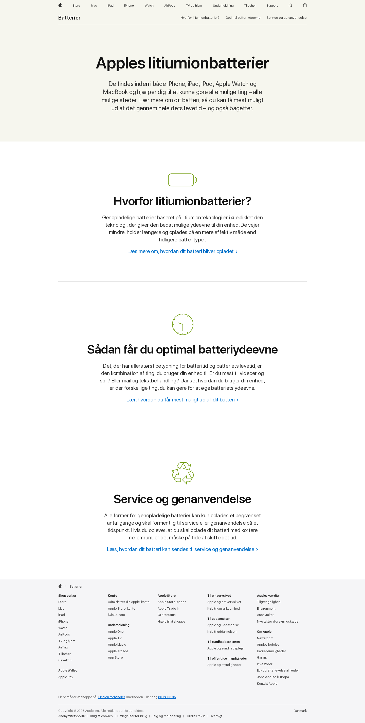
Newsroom (265, 638)
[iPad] (110, 5)
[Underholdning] (223, 5)
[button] (291, 5)
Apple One (116, 631)
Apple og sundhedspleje (225, 648)
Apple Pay (65, 677)
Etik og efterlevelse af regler (278, 670)
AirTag (63, 647)
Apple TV (115, 638)
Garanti (262, 657)
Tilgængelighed (269, 602)
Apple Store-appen (172, 602)
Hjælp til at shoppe (171, 621)
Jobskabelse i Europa (273, 677)
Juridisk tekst (195, 716)
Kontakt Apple (267, 683)
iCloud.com (116, 615)
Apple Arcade (118, 651)
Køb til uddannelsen (221, 631)
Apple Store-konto (121, 608)
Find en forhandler (111, 697)
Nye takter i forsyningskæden (278, 621)
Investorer (264, 664)
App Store (115, 657)
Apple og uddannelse (223, 625)
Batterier (69, 18)
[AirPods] (169, 5)
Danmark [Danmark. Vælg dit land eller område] (300, 711)
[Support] (272, 5)
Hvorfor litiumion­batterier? (200, 18)
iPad (61, 615)
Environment (266, 608)
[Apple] (60, 5)
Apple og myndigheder (224, 665)
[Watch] (149, 5)
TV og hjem (66, 641)
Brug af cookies (101, 716)
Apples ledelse (268, 644)
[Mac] (94, 5)
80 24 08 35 (167, 697)
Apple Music (117, 644)
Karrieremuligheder (271, 651)
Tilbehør (64, 654)
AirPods (64, 634)
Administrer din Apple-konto (129, 602)
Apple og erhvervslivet (224, 602)
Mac (61, 608)
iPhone (63, 621)
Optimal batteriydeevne (243, 18)
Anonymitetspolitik (71, 716)
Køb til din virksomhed (223, 608)
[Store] (76, 5)
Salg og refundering (166, 716)
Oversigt (215, 716)
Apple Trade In (168, 608)
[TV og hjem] (194, 5)
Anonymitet (265, 615)
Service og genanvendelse (287, 18)
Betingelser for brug (132, 716)
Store (62, 602)
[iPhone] (129, 5)
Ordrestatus (167, 615)
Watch (62, 628)
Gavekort (65, 660)
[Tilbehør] (250, 5)
